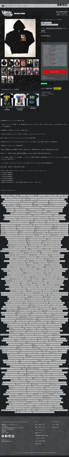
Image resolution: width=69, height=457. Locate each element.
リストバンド (27, 302)
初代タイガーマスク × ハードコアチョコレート (42, 215)
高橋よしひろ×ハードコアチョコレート (29, 269)
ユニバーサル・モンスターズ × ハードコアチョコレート (54, 376)
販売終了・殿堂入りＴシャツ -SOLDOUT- (53, 19)
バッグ (27, 261)
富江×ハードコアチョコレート (15, 286)
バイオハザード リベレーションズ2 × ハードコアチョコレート (35, 217)
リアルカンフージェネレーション (12, 207)
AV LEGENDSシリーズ (12, 205)
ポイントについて (39, 430)
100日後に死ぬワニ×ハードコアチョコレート (14, 302)
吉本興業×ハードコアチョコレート (41, 263)
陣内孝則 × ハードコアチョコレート (8, 229)
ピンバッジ (30, 406)
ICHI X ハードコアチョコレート (34, 243)
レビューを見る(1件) (46, 88)
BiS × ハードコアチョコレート (59, 215)
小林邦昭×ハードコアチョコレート (52, 259)
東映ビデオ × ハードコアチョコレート (50, 213)
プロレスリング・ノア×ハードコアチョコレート (16, 288)
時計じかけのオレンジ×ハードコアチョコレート (18, 296)
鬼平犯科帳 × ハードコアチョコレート (52, 396)
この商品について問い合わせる (47, 93)
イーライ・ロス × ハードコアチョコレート (26, 227)
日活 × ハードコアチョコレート (52, 221)
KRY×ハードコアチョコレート (57, 257)
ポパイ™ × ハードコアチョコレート (34, 376)
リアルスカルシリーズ (59, 277)
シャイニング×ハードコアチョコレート (33, 294)
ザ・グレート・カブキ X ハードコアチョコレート (16, 237)
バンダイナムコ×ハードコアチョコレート (34, 332)
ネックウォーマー (40, 328)
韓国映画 (35, 205)
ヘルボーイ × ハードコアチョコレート (35, 380)
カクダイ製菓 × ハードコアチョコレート (50, 350)
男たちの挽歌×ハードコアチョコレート (9, 346)
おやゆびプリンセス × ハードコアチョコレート (43, 225)
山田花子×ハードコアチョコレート (13, 257)
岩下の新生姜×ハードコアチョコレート (18, 290)
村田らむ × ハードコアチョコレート (40, 203)
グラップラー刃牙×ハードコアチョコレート (38, 322)
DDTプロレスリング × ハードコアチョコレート (20, 221)
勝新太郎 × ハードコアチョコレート (34, 213)
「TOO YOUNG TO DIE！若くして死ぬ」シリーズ (57, 233)
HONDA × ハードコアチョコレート (51, 380)
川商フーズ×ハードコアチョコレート (8, 348)
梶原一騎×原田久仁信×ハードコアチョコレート (39, 306)
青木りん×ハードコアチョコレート (52, 328)
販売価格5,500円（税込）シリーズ (9, 410)
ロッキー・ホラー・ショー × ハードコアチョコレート (14, 376)
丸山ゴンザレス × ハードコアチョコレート (16, 324)
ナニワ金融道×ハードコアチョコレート (10, 308)
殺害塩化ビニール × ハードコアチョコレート (58, 203)
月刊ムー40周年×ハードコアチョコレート (53, 273)
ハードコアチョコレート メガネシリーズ (13, 199)
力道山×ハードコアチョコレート (8, 314)
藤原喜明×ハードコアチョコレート (61, 251)
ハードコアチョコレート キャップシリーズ (51, 197)
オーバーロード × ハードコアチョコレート (16, 398)
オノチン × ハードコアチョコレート (60, 320)
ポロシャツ (17, 197)
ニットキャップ (64, 197)
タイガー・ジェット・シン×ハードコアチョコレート (41, 314)
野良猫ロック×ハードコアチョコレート (25, 348)
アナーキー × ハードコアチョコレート (35, 392)
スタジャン (49, 195)
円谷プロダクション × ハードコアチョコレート (30, 207)
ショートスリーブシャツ (43, 340)
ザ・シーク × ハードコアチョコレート (10, 378)
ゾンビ (24, 199)
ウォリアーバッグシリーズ (31, 247)
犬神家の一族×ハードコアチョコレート (58, 352)
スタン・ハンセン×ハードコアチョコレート (32, 364)
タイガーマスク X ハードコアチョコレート (17, 241)
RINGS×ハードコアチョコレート (25, 352)
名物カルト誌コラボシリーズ (27, 201)
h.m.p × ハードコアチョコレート (25, 203)
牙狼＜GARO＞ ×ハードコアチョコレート (10, 350)
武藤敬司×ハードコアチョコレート (60, 308)
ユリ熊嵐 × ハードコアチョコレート (57, 219)
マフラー (26, 328)
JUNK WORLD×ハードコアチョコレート (58, 384)
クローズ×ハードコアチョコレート (8, 312)
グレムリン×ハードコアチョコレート (16, 298)
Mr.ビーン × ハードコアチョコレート (52, 388)
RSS (36, 443)
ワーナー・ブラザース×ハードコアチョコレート (11, 292)
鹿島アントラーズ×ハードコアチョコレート (11, 269)
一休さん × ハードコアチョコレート (18, 380)
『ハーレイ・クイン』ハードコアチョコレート (34, 336)
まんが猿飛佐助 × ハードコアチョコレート (41, 410)
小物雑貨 (7, 280)
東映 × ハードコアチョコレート (10, 219)
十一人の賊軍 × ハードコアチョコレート (33, 366)
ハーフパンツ (60, 195)
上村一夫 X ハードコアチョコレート (36, 245)
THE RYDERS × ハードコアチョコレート (40, 384)
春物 (49, 261)
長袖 (36, 195)
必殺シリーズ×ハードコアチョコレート (45, 318)
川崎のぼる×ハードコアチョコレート (37, 304)
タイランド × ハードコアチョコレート (26, 219)
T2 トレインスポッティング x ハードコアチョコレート (49, 247)
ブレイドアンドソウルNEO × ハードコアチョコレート (52, 374)
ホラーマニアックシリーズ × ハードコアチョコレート (57, 223)
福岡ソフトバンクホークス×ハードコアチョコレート (26, 340)
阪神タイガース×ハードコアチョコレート (36, 265)
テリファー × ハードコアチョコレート (35, 370)
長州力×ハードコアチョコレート (17, 366)
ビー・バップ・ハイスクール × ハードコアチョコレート (52, 207)
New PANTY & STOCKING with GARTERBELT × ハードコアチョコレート (23, 400)
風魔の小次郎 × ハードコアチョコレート (23, 412)
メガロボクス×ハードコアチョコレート (18, 263)
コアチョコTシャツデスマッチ (58, 199)
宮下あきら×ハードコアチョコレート (54, 275)
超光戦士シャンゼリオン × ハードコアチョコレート (50, 400)
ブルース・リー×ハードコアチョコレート (52, 324)
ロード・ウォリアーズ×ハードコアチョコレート (53, 280)
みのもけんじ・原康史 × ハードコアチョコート (16, 209)
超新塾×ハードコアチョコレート (39, 344)
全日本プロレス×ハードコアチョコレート (53, 245)
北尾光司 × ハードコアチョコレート (44, 320)
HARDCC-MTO (10, 310)
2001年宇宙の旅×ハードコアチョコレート (52, 296)
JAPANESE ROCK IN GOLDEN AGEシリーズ (26, 318)
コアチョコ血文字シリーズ (37, 279)
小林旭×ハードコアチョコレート (61, 318)
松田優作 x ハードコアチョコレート (16, 253)
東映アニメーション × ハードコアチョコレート (52, 209)
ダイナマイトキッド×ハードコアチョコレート (17, 265)
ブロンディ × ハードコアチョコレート (33, 404)
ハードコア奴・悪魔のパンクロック (28, 284)
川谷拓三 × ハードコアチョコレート (34, 241)
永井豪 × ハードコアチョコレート (41, 201)
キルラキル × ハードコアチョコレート (10, 203)
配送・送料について (40, 427)
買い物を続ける (44, 95)
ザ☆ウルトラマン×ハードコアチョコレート (52, 356)
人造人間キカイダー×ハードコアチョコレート (21, 279)
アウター (3, 195)
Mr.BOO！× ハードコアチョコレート (52, 332)
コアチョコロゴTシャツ (54, 263)
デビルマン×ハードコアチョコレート (36, 300)
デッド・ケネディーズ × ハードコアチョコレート (17, 406)
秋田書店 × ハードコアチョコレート (45, 251)
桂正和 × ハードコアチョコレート (41, 362)
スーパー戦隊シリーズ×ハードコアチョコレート (17, 267)
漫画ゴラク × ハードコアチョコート (34, 209)
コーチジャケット (38, 310)
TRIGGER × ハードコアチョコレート (8, 227)
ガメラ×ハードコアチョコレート (8, 320)
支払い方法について (40, 424)
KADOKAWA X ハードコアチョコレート (60, 235)
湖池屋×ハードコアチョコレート (13, 282)
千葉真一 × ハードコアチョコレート (52, 336)
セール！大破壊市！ (30, 277)
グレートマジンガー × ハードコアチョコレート (11, 368)
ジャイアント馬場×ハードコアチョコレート (46, 284)
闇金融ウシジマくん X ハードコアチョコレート (36, 239)
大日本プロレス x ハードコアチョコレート (9, 235)
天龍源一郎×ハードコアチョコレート (34, 330)
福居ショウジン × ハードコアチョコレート (37, 382)
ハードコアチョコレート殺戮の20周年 (51, 290)
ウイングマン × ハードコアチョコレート (57, 362)
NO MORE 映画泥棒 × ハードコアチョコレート (10, 334)
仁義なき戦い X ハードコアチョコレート (9, 231)
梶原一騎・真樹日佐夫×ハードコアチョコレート (11, 251)
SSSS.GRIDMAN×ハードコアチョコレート (13, 271)
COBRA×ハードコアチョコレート (58, 261)
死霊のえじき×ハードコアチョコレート (33, 298)
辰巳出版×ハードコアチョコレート (10, 352)
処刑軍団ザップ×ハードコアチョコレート (38, 261)
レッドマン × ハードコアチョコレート (27, 235)
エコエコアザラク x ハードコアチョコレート (16, 239)
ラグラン (66, 195)
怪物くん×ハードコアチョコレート (45, 269)
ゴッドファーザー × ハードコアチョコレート (16, 390)
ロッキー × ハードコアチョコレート (55, 330)
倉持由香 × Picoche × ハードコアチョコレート (56, 205)
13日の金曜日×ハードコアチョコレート (42, 292)
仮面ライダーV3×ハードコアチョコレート (53, 267)
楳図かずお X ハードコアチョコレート (43, 229)
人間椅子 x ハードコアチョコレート (56, 255)
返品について (45, 76)
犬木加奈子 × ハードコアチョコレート (59, 378)
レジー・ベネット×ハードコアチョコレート (53, 342)
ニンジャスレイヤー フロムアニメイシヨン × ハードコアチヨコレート (15, 223)
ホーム (4, 5)
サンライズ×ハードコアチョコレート (56, 302)
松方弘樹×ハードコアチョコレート (40, 282)
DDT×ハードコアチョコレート (38, 312)
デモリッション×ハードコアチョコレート (59, 368)
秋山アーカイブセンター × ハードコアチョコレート (56, 372)
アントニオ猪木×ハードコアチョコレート (51, 298)
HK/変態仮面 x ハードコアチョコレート (9, 233)
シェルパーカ (11, 197)
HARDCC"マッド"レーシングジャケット (44, 227)
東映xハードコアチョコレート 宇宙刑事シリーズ (39, 249)
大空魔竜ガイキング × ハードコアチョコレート (37, 402)
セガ (45, 205)
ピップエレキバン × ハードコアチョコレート (14, 374)
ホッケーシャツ (30, 263)
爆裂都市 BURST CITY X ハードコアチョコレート (17, 245)
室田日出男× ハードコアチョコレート (29, 251)
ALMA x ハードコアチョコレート (41, 231)
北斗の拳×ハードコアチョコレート (45, 338)
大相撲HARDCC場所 (58, 408)
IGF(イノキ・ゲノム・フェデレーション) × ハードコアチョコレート (18, 215)
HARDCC (25, 197)
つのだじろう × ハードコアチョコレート (13, 217)
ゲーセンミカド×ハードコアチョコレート (39, 302)
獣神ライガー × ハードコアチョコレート (41, 378)
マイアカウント (56, 421)
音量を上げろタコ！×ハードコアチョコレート (34, 273)
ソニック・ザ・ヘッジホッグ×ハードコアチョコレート (35, 358)
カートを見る (55, 424)
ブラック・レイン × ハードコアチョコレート (36, 390)
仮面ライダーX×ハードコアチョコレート (18, 280)
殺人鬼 (27, 199)
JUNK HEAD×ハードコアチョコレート (29, 316)
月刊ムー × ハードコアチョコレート (42, 219)
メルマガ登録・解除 (40, 441)
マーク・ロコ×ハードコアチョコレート (15, 273)
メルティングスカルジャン (26, 282)
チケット (41, 326)
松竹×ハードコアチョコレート (45, 308)
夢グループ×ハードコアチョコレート (34, 354)
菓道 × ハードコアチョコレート (26, 362)
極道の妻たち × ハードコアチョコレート (17, 388)
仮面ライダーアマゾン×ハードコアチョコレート (15, 277)
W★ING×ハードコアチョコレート (24, 312)
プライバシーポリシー (40, 438)
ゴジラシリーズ (32, 328)
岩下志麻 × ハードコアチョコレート (52, 386)
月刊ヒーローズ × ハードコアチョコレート (25, 229)
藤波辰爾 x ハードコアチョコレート (60, 227)
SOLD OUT (55, 72)
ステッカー (44, 294)
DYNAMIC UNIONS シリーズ (40, 233)
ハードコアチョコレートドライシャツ (30, 326)
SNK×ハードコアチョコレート (43, 257)
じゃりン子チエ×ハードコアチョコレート (34, 324)
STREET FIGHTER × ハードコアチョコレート (37, 211)
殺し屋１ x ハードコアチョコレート (54, 239)
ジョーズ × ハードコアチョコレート (55, 402)
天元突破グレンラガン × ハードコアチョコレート (16, 392)
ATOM (39, 443)
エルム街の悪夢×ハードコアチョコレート (42, 348)
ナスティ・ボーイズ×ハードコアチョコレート (16, 370)
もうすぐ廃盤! (8, 195)
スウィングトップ (22, 372)
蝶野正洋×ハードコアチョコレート (14, 326)
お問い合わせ (55, 427)
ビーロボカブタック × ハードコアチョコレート (56, 382)
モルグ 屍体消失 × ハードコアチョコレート (36, 372)
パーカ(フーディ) (47, 22)
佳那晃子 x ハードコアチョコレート (25, 233)
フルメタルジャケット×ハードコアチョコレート (58, 294)
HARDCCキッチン (60, 284)
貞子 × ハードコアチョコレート (25, 378)
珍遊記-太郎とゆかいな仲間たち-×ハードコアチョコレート (16, 322)
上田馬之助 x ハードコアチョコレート (28, 257)
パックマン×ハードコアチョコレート (8, 318)
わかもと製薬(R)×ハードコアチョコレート (56, 322)
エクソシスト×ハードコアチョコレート (60, 292)
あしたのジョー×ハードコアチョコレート (35, 259)
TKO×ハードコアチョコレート (59, 338)
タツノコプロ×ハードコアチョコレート (58, 249)
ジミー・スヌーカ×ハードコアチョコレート (36, 288)
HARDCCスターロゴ (42, 316)
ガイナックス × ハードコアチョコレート (57, 201)
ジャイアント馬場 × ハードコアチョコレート (15, 408)
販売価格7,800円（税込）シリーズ (24, 410)
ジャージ (55, 195)
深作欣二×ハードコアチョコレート (60, 314)
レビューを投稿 (57, 88)
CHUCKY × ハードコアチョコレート (16, 404)
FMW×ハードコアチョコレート (27, 334)
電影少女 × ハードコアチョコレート (14, 364)
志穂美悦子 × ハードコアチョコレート (24, 225)
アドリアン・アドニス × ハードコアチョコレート (52, 364)
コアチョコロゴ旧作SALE (31, 408)
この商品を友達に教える (46, 92)
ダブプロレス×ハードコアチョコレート (58, 306)
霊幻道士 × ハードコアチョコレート (16, 336)
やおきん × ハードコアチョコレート (11, 362)
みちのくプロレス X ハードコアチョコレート (51, 243)
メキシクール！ (33, 199)
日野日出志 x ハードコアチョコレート (60, 229)
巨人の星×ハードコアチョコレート (10, 306)
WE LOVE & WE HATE (62, 279)
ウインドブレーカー (42, 195)
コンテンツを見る (22, 5)
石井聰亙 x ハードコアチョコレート (32, 253)
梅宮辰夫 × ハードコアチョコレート (37, 223)
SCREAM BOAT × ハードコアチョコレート (53, 398)
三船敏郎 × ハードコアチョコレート (25, 205)
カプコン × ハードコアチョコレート (56, 217)
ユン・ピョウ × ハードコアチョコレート (60, 348)
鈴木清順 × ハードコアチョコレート (42, 368)
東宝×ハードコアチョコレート (22, 314)
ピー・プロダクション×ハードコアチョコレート (26, 320)
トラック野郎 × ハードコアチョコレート (36, 386)
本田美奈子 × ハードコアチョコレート (10, 372)
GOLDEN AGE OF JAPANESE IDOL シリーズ (53, 392)
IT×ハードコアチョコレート (27, 292)
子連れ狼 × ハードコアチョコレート (42, 394)
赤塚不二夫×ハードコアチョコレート (12, 284)
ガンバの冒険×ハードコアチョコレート (18, 259)
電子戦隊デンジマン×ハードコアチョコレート (52, 310)
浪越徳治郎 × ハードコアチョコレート (32, 374)
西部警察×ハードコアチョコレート (16, 328)
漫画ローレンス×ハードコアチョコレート (34, 342)
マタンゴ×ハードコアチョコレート (15, 358)
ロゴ (21, 197)
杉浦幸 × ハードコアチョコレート (27, 394)
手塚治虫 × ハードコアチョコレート (18, 213)
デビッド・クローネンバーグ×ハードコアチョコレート (56, 312)
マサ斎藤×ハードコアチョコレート (38, 221)
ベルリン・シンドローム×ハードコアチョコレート (14, 261)
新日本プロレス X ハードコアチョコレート (52, 241)
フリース (45, 330)
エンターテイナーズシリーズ (15, 344)
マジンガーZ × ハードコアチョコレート (50, 366)
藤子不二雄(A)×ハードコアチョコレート (49, 24)
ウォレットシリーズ (58, 406)
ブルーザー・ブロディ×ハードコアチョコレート (55, 271)
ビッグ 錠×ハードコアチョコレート (12, 316)
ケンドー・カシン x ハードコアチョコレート (58, 231)
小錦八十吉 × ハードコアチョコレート (45, 408)
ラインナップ (12, 5)
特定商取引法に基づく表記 (47, 78)
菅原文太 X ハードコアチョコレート (26, 231)
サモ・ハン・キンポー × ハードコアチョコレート (30, 350)
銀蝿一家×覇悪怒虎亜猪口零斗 (27, 368)
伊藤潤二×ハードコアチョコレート (14, 275)
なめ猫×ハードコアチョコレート (50, 279)
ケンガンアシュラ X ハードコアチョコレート (17, 243)
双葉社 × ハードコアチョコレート (55, 211)
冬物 (42, 22)
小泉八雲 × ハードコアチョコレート (23, 384)
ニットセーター (23, 195)
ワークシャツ (4, 197)
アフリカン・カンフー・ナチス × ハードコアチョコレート (15, 382)
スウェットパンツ (63, 350)
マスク (15, 310)
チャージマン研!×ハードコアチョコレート (54, 288)
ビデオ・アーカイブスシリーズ (44, 199)
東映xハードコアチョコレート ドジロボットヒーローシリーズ (15, 249)
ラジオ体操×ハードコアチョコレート (10, 360)
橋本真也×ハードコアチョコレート (29, 338)
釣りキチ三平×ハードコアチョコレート (53, 300)
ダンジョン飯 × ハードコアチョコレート (35, 388)
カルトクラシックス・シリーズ (34, 197)
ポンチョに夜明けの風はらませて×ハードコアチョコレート (17, 255)
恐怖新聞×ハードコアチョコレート (36, 296)
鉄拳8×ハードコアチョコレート (59, 360)
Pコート (14, 195)
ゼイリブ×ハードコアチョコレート (60, 269)
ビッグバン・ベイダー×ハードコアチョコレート (58, 346)
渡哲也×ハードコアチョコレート (53, 344)
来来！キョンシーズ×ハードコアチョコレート (50, 253)
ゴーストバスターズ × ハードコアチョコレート (53, 237)
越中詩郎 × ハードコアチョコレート (60, 334)
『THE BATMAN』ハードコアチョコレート (58, 340)
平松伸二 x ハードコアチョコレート (43, 235)
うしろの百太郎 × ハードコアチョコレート (18, 396)
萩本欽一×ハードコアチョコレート (25, 346)
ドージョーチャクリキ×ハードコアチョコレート (18, 300)
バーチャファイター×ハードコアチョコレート (44, 277)
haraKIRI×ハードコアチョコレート (35, 280)
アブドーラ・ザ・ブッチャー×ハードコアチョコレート (17, 304)
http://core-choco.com (6, 441)
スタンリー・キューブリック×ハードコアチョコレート (12, 294)
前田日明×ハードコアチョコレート (40, 346)
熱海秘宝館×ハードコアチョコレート (34, 356)
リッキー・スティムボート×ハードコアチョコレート (49, 286)
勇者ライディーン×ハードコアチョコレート (28, 360)
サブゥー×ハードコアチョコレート (30, 286)
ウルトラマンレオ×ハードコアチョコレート (17, 356)
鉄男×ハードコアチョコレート (8, 340)
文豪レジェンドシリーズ (23, 306)
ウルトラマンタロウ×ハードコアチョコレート (52, 354)
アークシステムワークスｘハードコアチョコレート (43, 412)
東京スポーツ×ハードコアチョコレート (26, 310)
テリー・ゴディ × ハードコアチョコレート (34, 398)
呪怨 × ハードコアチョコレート (8, 384)
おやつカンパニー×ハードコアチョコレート (12, 338)
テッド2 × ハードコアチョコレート (8, 225)
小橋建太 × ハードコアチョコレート (57, 394)
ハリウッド (40, 205)
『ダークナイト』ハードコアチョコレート (43, 334)
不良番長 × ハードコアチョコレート (35, 396)
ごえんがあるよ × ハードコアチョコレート (51, 404)
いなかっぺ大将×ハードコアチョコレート (54, 304)
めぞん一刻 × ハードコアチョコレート (54, 390)
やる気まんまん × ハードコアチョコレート (18, 386)
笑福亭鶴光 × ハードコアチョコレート (17, 332)
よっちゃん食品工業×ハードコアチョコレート (16, 330)
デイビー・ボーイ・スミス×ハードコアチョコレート (33, 271)
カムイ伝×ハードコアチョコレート (61, 225)
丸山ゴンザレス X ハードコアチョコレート (53, 326)
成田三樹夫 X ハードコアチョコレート (35, 237)
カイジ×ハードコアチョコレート (54, 358)
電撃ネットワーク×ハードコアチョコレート (16, 354)
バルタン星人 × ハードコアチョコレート (41, 352)
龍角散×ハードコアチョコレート (45, 360)
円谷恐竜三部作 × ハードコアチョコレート (39, 255)
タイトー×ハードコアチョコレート (55, 282)
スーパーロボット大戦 (6, 279)
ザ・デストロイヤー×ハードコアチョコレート (16, 342)
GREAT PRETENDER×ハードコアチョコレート (29, 308)
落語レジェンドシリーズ (26, 344)
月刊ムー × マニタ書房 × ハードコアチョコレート (17, 211)
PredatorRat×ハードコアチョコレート (53, 265)
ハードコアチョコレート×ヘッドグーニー (11, 201)
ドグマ (4, 205)
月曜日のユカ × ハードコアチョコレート (59, 410)
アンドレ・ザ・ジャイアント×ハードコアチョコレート (34, 275)
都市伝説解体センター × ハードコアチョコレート (16, 402)
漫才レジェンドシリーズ (39, 267)
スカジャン (30, 267)
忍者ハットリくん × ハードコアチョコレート (43, 406)
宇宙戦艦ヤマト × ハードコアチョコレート (53, 370)
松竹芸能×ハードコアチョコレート (35, 290)
